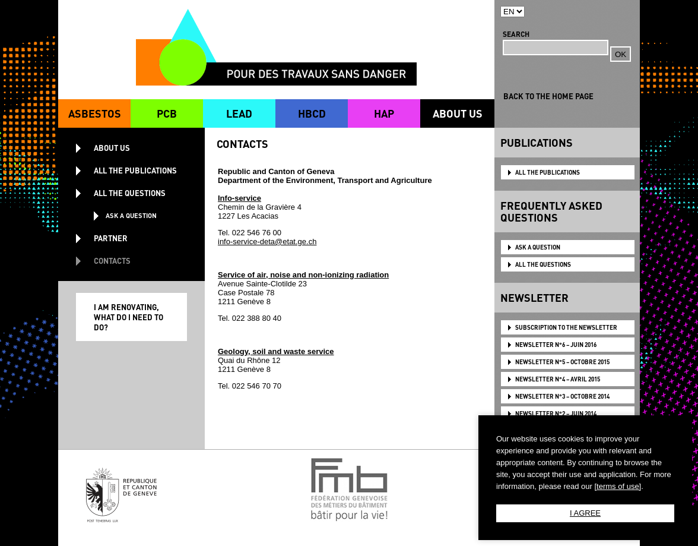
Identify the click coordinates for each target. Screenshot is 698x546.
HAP (384, 113)
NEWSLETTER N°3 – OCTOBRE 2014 (562, 396)
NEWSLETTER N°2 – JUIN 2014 (556, 413)
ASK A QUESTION (537, 247)
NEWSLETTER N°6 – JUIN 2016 (556, 344)
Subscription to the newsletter (566, 327)
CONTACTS (112, 260)
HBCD (312, 113)
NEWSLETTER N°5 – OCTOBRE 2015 (562, 361)
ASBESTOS (94, 113)
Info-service (239, 198)
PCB (167, 113)
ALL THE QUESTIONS (543, 264)
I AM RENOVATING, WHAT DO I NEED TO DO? (128, 317)
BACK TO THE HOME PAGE (548, 96)
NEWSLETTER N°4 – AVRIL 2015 (557, 379)
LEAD (239, 113)
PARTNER (111, 238)
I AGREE (585, 513)
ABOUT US (458, 113)
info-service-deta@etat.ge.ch (267, 241)
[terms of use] (617, 486)
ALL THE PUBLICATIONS (547, 172)
